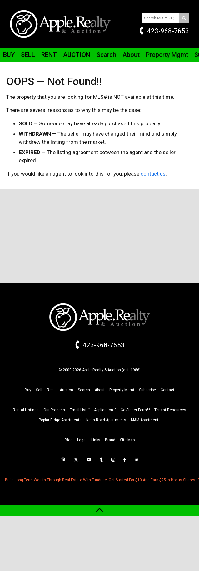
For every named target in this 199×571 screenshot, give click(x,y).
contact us (153, 174)
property (121, 390)
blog (68, 440)
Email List (78, 410)
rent (51, 390)
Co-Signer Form (134, 410)
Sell (28, 54)
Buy (9, 54)
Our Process (54, 410)
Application (103, 410)
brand (110, 440)
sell (39, 390)
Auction (76, 54)
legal (82, 440)
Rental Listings (26, 410)
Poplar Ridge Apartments (60, 420)
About (131, 54)
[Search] (184, 18)
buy (28, 390)
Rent (49, 54)
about (100, 390)
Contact (167, 390)
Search (106, 54)
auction (66, 390)
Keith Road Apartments (106, 420)
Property (167, 54)
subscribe (147, 390)
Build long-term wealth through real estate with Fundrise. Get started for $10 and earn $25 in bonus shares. (100, 480)
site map (127, 440)
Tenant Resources (170, 410)
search (84, 390)
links (95, 440)
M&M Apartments (146, 420)
